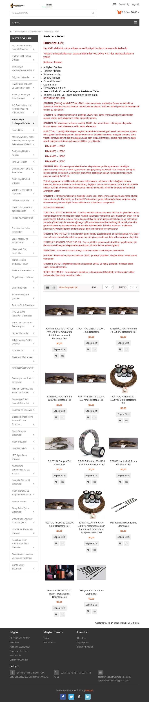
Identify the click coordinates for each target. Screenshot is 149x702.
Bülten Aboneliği (85, 647)
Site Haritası (49, 642)
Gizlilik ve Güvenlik (19, 660)
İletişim (46, 638)
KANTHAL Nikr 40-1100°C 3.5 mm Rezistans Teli (91, 398)
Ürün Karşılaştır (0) (68, 287)
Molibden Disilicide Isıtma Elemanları (123, 524)
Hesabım (81, 638)
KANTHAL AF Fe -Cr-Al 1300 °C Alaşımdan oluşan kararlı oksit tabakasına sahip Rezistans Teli (91, 527)
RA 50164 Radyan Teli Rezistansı (59, 463)
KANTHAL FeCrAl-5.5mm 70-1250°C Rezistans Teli (123, 330)
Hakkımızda (15, 655)
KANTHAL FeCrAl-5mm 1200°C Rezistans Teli (59, 398)
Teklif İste (14, 642)
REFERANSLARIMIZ (20, 638)
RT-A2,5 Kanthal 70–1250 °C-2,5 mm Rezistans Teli (91, 463)
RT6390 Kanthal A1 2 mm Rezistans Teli (123, 463)
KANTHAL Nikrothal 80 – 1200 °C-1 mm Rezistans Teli (123, 399)
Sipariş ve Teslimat (19, 651)
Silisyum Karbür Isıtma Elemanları (91, 592)
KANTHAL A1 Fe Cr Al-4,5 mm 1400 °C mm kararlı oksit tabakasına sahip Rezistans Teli (59, 333)
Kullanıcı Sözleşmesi (20, 647)
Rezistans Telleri (52, 31)
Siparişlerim (83, 642)
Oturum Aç (124, 4)
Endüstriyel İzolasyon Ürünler (28, 31)
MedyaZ (89, 690)
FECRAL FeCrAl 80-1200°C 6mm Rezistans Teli (59, 524)
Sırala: (94, 287)
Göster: (120, 287)
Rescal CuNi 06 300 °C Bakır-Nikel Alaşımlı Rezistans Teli (59, 593)
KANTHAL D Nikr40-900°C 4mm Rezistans (91, 330)
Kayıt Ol (135, 4)
